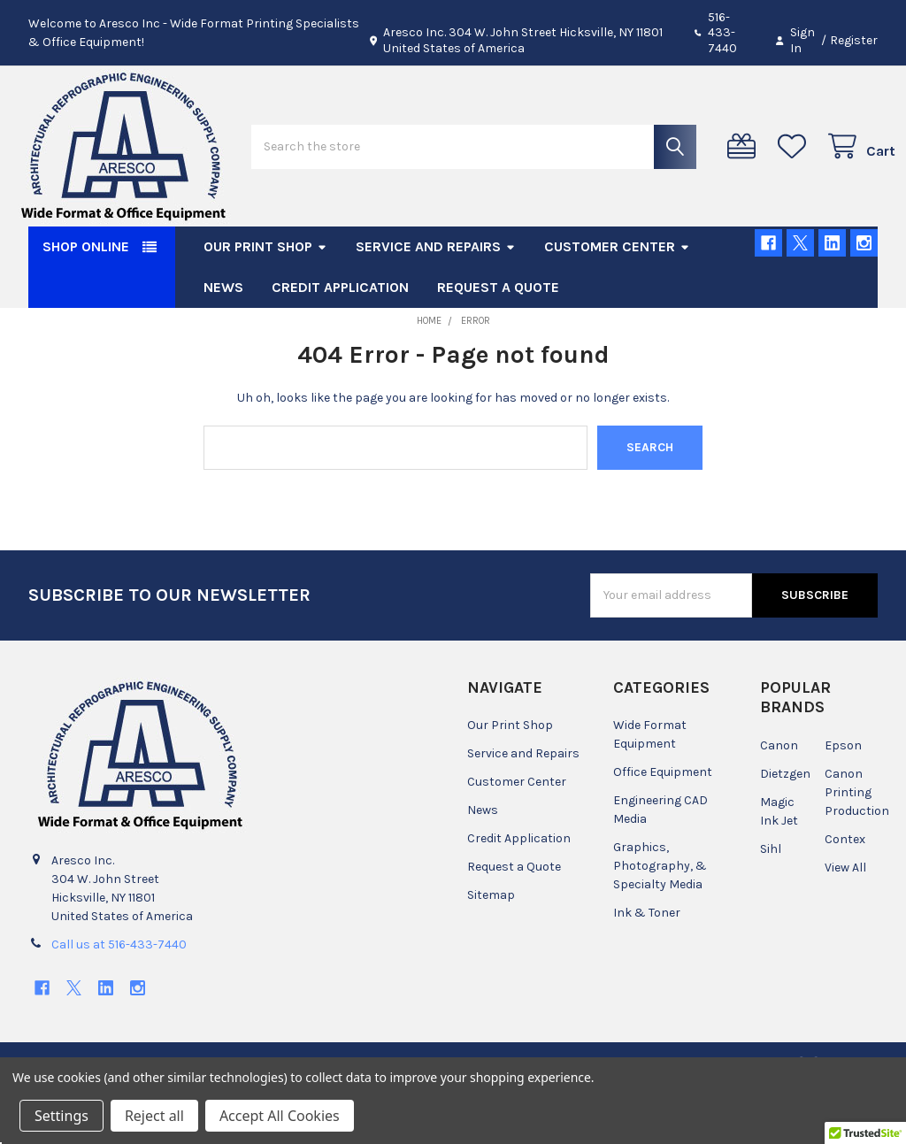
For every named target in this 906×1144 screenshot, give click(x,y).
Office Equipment (662, 823)
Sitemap (491, 946)
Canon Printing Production (857, 844)
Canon (779, 796)
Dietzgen (785, 825)
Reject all (154, 1115)
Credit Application (340, 338)
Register (854, 40)
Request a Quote (498, 338)
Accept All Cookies (279, 1115)
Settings (61, 1115)
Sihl (770, 900)
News (223, 338)
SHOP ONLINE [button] (85, 297)
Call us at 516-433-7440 (119, 995)
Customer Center (617, 297)
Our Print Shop (265, 297)
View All (845, 918)
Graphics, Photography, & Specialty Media (660, 917)
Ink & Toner (646, 963)
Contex (845, 890)
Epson (843, 796)
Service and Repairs (436, 297)
